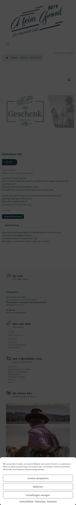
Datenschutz (40, 501)
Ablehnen (38, 486)
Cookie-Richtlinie (26, 501)
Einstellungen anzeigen (38, 495)
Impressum (52, 501)
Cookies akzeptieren (38, 478)
